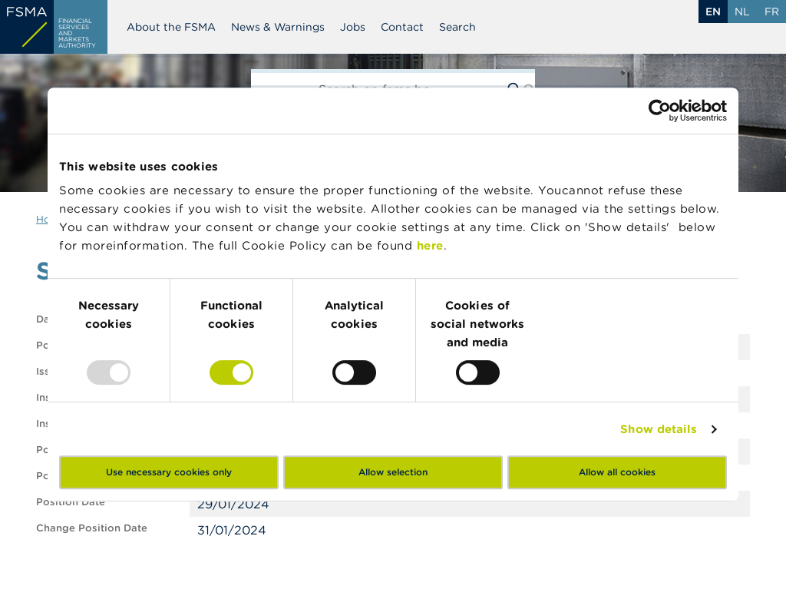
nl (742, 11)
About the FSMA (171, 27)
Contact (402, 27)
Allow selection (393, 472)
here (430, 245)
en (713, 11)
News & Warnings (278, 27)
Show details (658, 429)
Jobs (352, 27)
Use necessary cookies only (169, 472)
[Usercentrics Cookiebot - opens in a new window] (660, 110)
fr (772, 11)
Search (457, 27)
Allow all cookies (617, 472)
